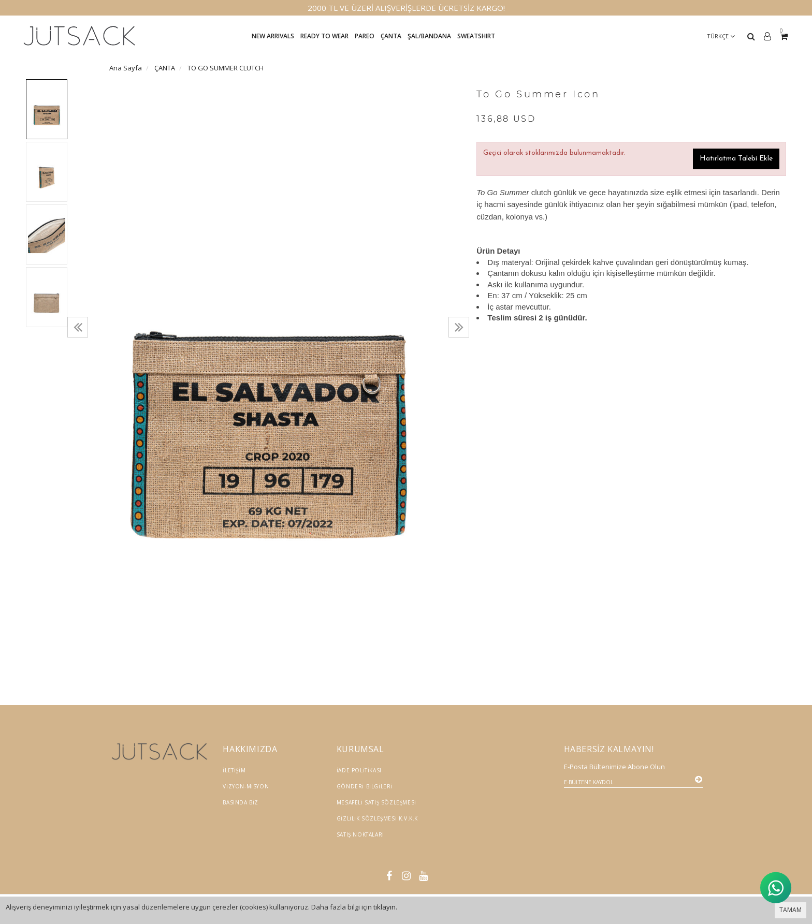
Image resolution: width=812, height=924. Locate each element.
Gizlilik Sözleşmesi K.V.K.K (377, 818)
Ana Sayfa (125, 67)
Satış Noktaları (360, 834)
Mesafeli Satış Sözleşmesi (376, 802)
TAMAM (790, 909)
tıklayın (384, 907)
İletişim (234, 770)
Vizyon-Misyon (246, 786)
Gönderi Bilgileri (365, 786)
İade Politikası (359, 770)
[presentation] (77, 327)
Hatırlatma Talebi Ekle (736, 159)
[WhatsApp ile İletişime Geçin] (775, 886)
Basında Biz (240, 802)
